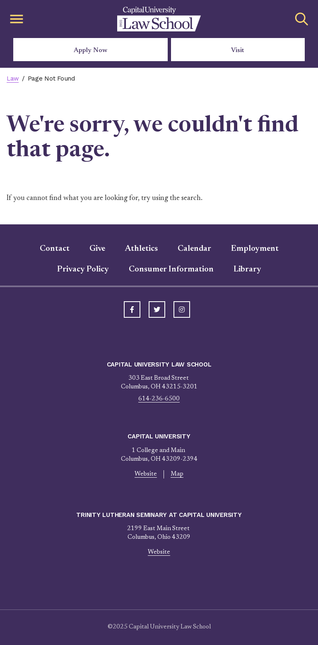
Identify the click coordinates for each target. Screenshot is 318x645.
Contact (55, 249)
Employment (255, 249)
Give (97, 249)
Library (247, 269)
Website (146, 474)
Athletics (141, 249)
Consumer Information (171, 269)
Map (177, 474)
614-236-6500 (159, 399)
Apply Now (90, 50)
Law (13, 78)
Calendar (194, 249)
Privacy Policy (83, 269)
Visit (237, 50)
